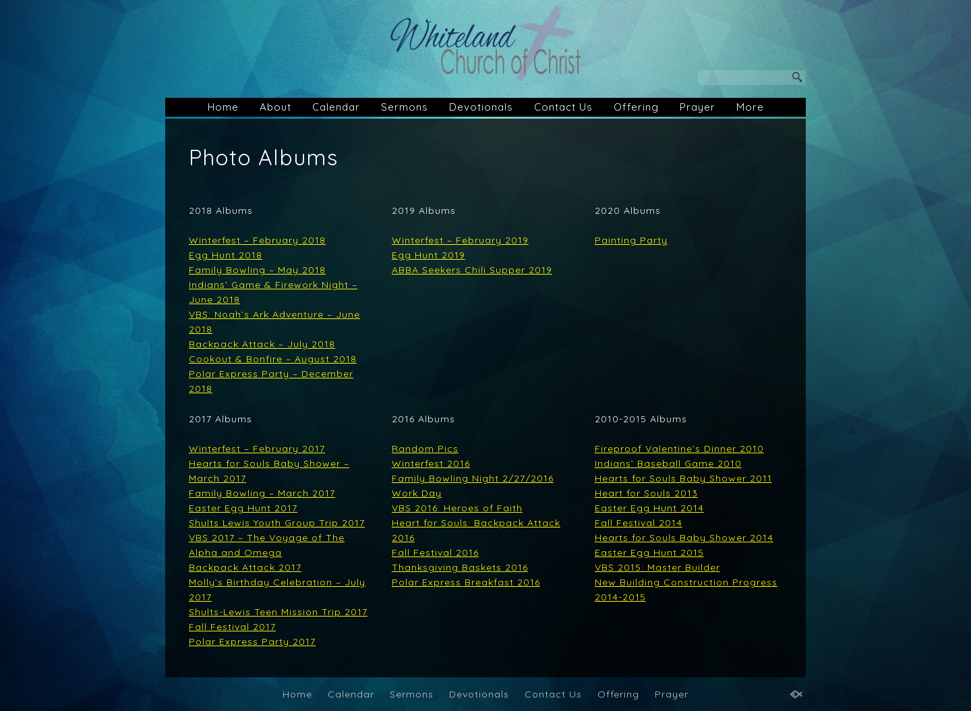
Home (223, 107)
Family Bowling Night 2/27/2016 (473, 478)
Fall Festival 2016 (435, 552)
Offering (636, 107)
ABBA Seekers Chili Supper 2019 (472, 270)
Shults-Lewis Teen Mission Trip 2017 (278, 612)
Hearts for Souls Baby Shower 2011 (683, 478)
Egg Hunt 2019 (428, 255)
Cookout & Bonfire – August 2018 (273, 359)
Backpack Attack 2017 (245, 567)
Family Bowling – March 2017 (262, 493)
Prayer (697, 107)
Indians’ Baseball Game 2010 (668, 463)
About (275, 107)
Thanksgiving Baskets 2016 (460, 567)
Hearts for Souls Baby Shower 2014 (684, 538)
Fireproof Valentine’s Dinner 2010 (679, 449)
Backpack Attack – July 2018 (262, 344)
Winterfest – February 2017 (257, 449)
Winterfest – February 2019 (460, 240)
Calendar (336, 107)
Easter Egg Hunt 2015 (649, 552)
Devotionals (481, 107)
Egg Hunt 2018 (225, 255)
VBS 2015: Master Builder (657, 567)
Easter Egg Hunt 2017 (243, 508)
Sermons (404, 107)
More (750, 107)
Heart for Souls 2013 (646, 493)
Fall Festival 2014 (638, 523)
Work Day (417, 493)
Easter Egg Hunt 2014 (649, 508)
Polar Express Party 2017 (252, 641)
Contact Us (563, 107)
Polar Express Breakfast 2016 (466, 582)
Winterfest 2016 (431, 463)
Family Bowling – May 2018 (257, 270)
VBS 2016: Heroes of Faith (457, 508)
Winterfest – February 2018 (257, 240)
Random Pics (425, 449)
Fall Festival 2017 (232, 627)
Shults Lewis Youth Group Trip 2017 (277, 523)
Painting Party (631, 240)
